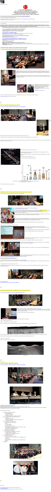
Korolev (41, 90)
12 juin (7, 41)
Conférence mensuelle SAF (4, 96)
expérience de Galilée (12, 256)
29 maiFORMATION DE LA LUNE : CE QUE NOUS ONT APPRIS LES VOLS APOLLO (15, 35)
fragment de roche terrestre (45, 247)
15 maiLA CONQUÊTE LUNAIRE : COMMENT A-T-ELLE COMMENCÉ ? (13, 29)
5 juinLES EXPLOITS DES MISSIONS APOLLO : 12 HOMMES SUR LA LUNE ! (14, 38)
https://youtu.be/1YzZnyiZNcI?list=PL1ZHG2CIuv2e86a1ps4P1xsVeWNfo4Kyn (13, 193)
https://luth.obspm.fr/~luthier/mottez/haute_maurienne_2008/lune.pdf (9, 282)
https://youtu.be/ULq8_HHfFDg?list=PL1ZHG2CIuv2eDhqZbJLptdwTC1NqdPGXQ (13, 364)
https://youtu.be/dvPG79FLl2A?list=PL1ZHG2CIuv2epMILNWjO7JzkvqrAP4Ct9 (13, 292)
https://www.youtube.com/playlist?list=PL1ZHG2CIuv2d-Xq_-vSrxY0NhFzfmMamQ (14, 106)
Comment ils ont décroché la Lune (19, 208)
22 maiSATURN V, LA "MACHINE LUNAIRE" (9, 32)
